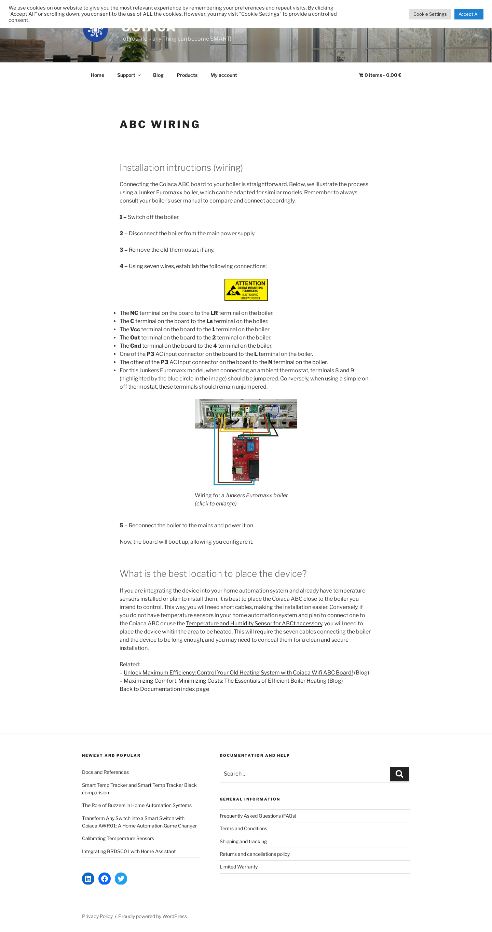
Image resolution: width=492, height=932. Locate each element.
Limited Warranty (239, 867)
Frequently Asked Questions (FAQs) (258, 816)
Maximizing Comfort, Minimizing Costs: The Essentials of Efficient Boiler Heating (225, 681)
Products (187, 75)
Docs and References (105, 772)
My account (223, 75)
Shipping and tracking (243, 841)
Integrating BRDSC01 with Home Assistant (129, 851)
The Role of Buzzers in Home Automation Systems (137, 805)
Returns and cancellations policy (255, 854)
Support (129, 75)
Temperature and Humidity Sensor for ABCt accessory (254, 623)
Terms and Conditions (243, 828)
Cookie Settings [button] (430, 14)
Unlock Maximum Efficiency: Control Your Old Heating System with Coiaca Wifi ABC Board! (238, 672)
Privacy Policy (97, 916)
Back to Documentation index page (164, 689)
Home (97, 75)
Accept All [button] (469, 14)
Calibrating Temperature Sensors (118, 838)
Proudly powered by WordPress (152, 916)
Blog (158, 75)
